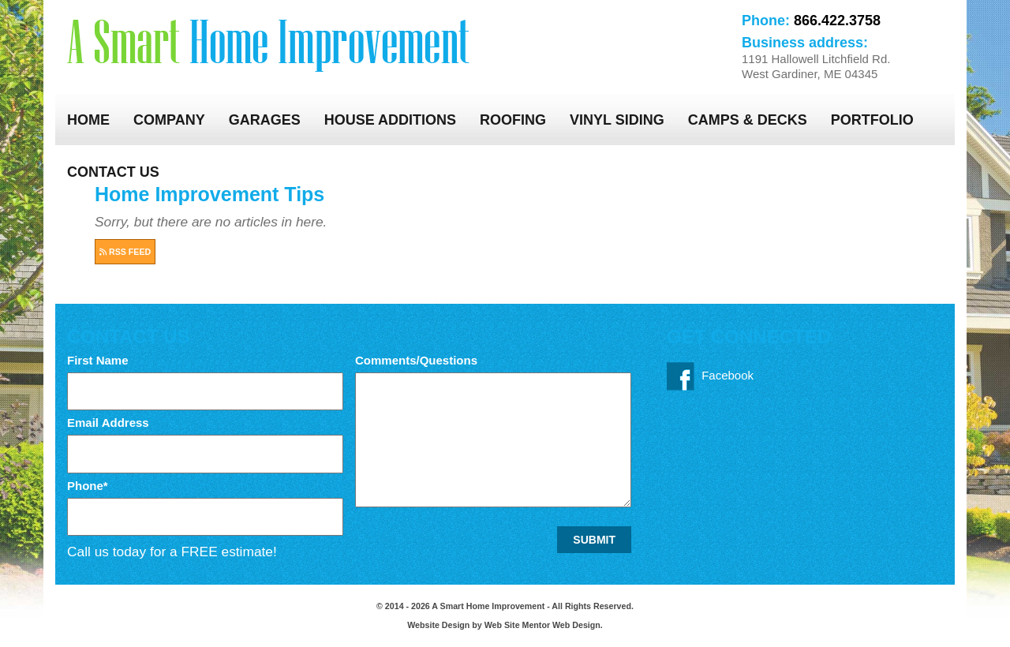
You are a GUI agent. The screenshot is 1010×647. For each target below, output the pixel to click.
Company (169, 120)
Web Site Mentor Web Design (542, 625)
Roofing (513, 120)
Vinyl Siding (617, 120)
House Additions (390, 120)
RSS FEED (125, 251)
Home (88, 120)
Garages (265, 120)
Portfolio (872, 120)
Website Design (439, 625)
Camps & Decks (747, 120)
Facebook (710, 376)
